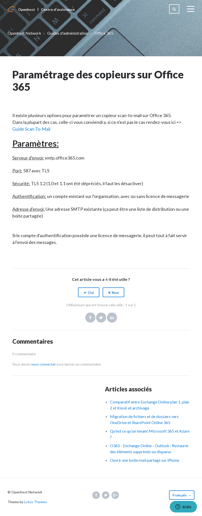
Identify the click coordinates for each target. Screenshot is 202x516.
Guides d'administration (67, 33)
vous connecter (43, 364)
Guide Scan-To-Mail (31, 129)
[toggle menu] (190, 9)
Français (180, 495)
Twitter (101, 318)
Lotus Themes (35, 502)
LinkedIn (112, 318)
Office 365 (103, 33)
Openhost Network (24, 33)
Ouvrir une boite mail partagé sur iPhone (144, 460)
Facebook (90, 318)
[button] (88, 292)
